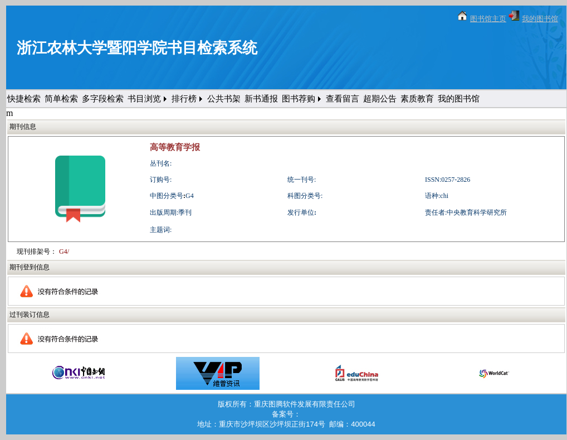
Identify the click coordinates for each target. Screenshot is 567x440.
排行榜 (184, 98)
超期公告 (380, 98)
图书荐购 (298, 98)
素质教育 (417, 98)
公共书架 (224, 98)
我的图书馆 (540, 18)
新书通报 (261, 98)
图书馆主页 (488, 18)
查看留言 (342, 98)
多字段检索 (103, 98)
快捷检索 (24, 98)
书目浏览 (144, 98)
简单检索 (61, 98)
